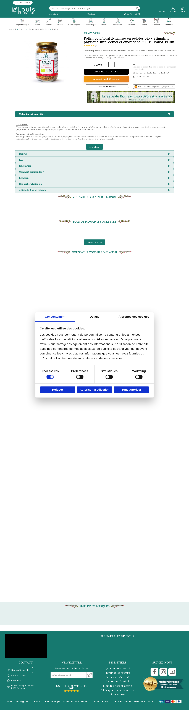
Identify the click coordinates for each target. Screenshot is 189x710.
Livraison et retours (117, 672)
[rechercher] (137, 8)
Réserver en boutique (107, 86)
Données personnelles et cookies (66, 701)
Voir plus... (94, 147)
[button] (23, 3)
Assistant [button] (53, 14)
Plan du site (101, 701)
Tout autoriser (131, 389)
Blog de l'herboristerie (117, 685)
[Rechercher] (94, 8)
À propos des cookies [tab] (134, 316)
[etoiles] (92, 46)
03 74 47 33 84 (132, 14)
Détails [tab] (94, 316)
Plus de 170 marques (95, 606)
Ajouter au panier (106, 71)
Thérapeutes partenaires (117, 690)
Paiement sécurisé (118, 677)
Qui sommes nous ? (117, 668)
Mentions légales (18, 701)
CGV (37, 701)
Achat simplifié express (106, 79)
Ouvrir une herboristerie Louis (134, 701)
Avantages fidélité (117, 681)
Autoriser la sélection (94, 389)
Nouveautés (117, 694)
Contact (91, 14)
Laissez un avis (95, 242)
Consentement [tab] (55, 316)
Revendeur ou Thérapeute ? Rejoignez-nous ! (154, 86)
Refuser (57, 389)
